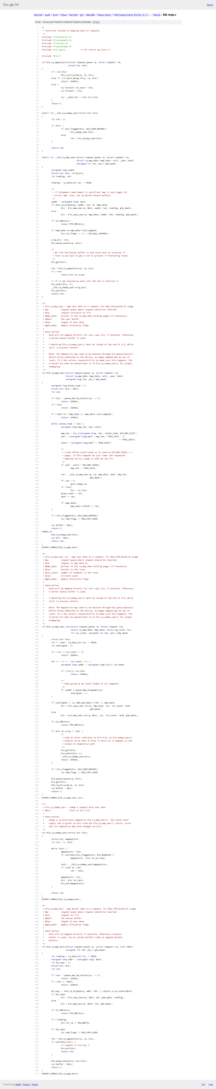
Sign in (210, 4)
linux (64, 14)
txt (203, 1084)
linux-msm (104, 14)
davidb (90, 14)
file (96, 22)
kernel (38, 14)
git (82, 14)
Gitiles (18, 1084)
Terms (35, 1084)
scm (55, 14)
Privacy (26, 1084)
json (210, 1084)
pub (47, 14)
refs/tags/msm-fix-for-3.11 (131, 14)
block (157, 14)
